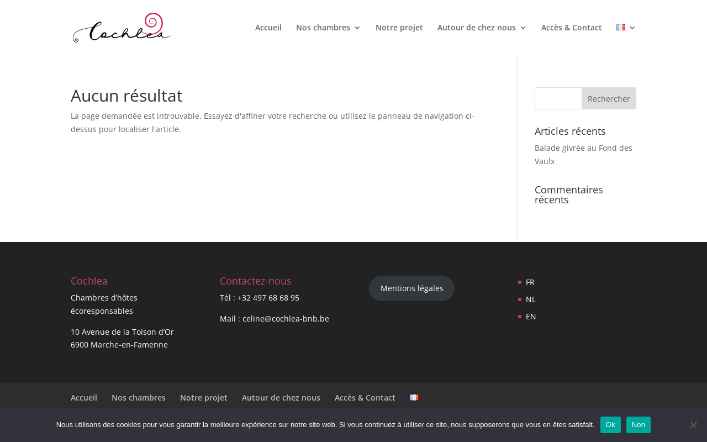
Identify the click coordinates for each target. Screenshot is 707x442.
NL (531, 299)
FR (530, 282)
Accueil (268, 28)
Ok (610, 424)
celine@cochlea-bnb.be (285, 318)
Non (639, 424)
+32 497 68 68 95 (268, 297)
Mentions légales (412, 288)
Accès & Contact (571, 28)
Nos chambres (323, 28)
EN (531, 316)
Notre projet (399, 28)
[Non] (693, 424)
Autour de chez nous (476, 28)
